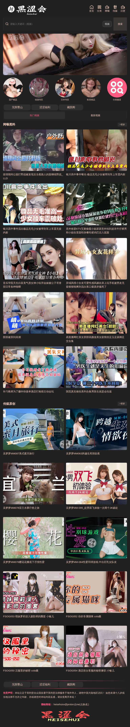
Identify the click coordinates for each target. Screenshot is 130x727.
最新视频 (95, 115)
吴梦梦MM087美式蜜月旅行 (18, 453)
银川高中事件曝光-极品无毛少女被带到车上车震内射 (95, 174)
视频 (107, 24)
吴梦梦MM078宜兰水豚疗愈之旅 (21, 507)
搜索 (120, 24)
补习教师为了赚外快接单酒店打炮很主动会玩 (28, 391)
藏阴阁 (71, 107)
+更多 (122, 124)
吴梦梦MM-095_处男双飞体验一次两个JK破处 (92, 507)
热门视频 (34, 115)
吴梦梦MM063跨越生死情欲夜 (83, 453)
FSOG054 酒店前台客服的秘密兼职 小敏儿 (90, 670)
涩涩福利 (44, 107)
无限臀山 (17, 107)
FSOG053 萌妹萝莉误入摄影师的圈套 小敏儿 (28, 616)
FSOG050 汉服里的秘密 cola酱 (20, 670)
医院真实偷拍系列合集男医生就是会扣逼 (89, 391)
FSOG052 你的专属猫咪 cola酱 (83, 616)
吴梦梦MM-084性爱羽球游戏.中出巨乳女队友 (91, 562)
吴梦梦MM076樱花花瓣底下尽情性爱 (24, 562)
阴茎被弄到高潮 (12, 337)
